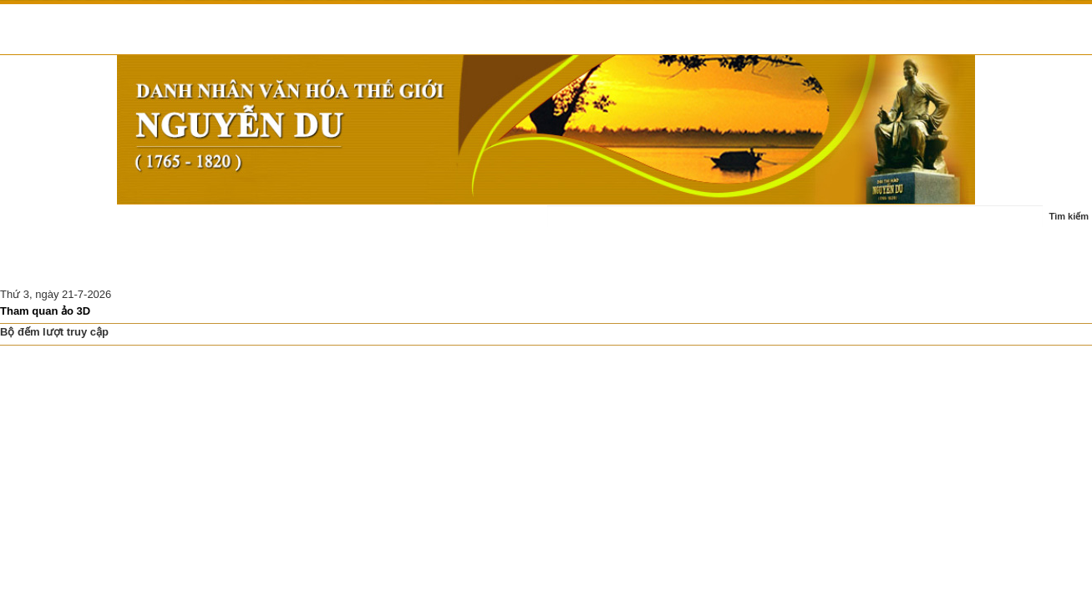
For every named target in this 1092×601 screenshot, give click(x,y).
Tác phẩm (331, 225)
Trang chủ (35, 225)
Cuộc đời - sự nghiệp (233, 225)
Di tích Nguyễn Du (180, 266)
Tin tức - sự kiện (121, 225)
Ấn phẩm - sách (413, 225)
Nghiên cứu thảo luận (62, 266)
